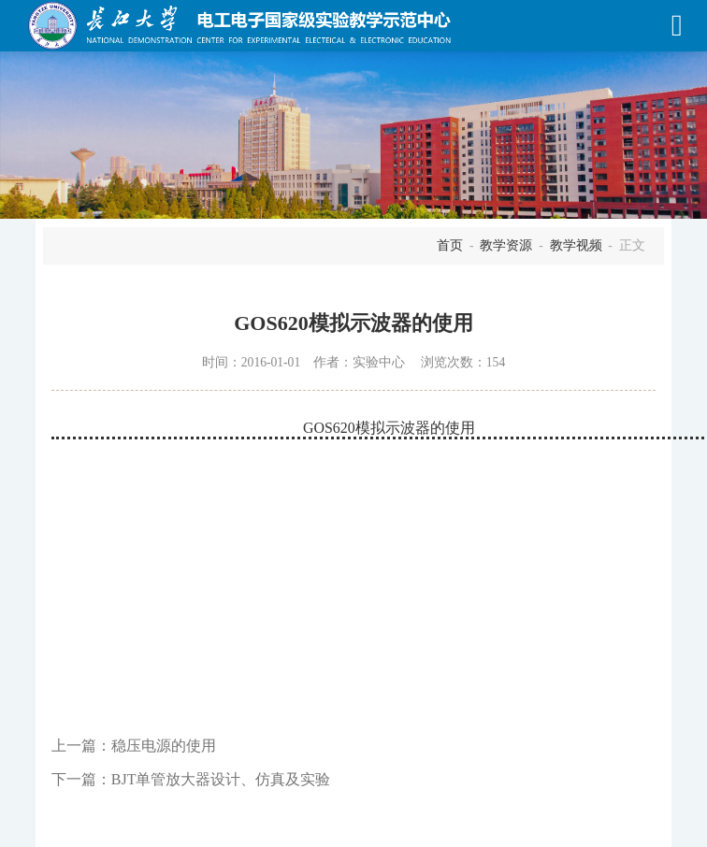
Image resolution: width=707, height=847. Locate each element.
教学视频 (576, 245)
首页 (450, 245)
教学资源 (506, 245)
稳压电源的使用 (163, 746)
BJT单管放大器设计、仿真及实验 (221, 779)
